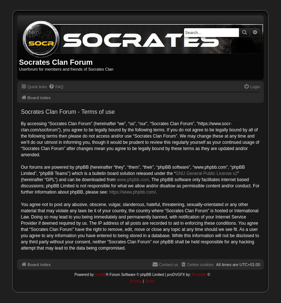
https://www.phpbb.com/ (132, 192)
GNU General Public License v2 (206, 173)
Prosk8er (199, 275)
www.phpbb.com (133, 179)
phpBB (100, 275)
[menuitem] (56, 86)
